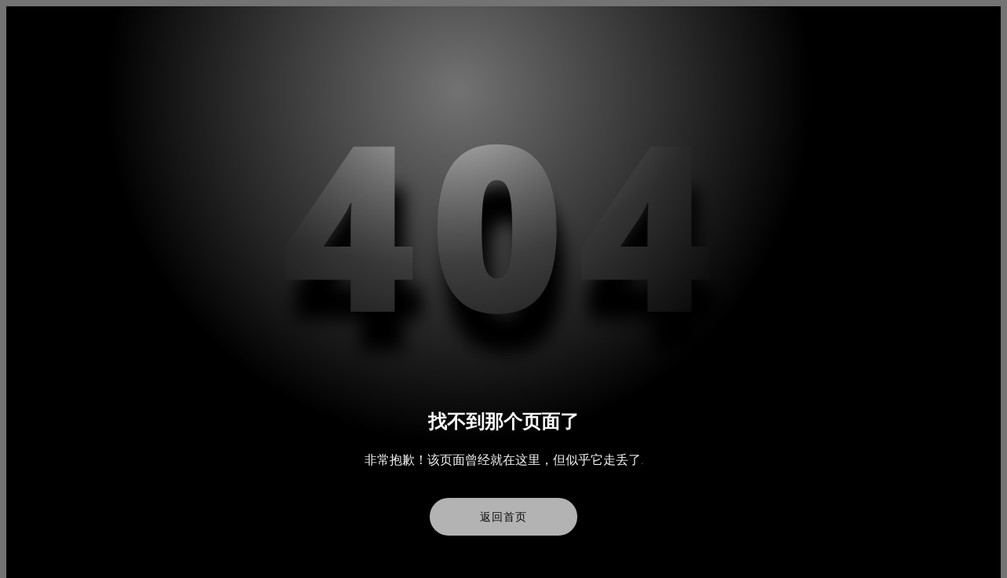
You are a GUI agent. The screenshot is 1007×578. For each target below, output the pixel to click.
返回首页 (503, 516)
